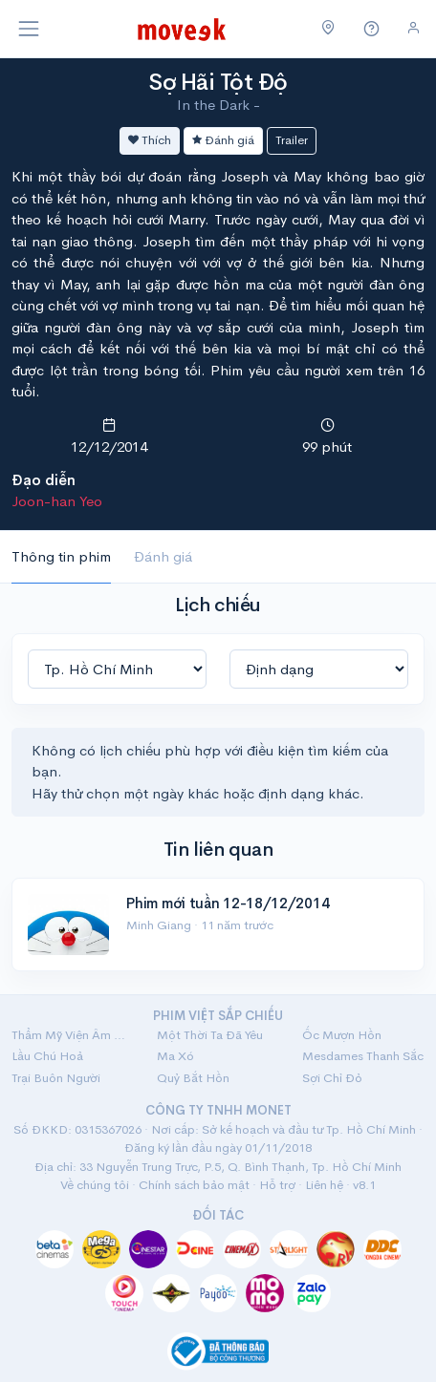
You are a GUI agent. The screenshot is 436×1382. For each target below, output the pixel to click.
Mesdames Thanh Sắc (363, 1056)
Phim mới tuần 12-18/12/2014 (227, 903)
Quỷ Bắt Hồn (193, 1078)
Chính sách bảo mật (194, 1185)
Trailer (291, 140)
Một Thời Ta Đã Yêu (210, 1035)
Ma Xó (175, 1056)
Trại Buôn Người (55, 1078)
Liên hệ (324, 1185)
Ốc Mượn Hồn (342, 1035)
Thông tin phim (61, 556)
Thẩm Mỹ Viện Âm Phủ (72, 1035)
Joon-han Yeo (56, 501)
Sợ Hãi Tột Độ (218, 82)
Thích (149, 140)
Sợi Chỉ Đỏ (332, 1078)
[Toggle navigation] (28, 28)
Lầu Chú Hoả (47, 1056)
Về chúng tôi (94, 1185)
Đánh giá (223, 140)
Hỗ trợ (277, 1185)
